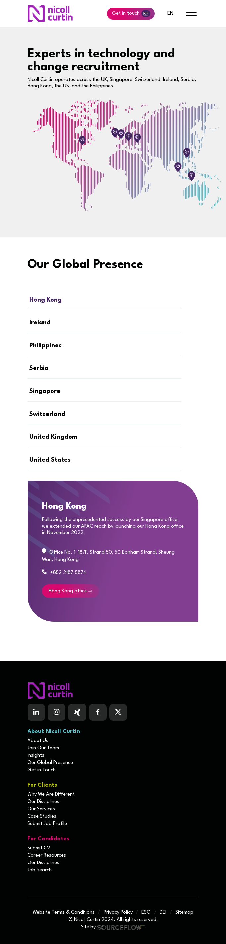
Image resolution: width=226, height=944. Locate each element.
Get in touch (131, 13)
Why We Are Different (51, 794)
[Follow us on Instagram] (56, 712)
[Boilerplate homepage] (113, 690)
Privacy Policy (118, 912)
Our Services (41, 809)
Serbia (39, 368)
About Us (38, 740)
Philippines (45, 346)
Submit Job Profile (47, 823)
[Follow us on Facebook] (77, 712)
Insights (36, 755)
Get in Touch (42, 770)
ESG (146, 912)
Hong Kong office (68, 591)
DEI (163, 912)
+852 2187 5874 (68, 572)
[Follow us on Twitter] (118, 712)
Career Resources (47, 855)
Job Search (40, 870)
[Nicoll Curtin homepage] (50, 13)
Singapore (44, 391)
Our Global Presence (50, 762)
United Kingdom (53, 437)
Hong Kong (45, 300)
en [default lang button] (170, 13)
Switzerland (47, 414)
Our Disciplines (43, 801)
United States (50, 460)
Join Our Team (43, 748)
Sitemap (184, 912)
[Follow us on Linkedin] (36, 712)
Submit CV (39, 848)
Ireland (40, 323)
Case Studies (42, 816)
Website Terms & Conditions (64, 912)
